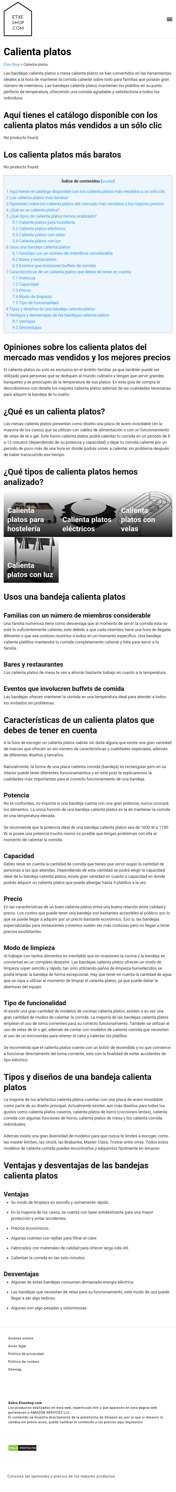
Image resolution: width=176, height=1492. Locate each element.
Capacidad (25, 284)
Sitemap (15, 1369)
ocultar (107, 181)
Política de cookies (23, 1361)
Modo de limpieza (32, 296)
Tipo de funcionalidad (35, 302)
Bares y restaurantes (34, 259)
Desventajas (26, 327)
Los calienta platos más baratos (37, 197)
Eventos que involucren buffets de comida (54, 265)
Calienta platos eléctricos (39, 228)
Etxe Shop (12, 64)
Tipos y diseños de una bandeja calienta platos (50, 309)
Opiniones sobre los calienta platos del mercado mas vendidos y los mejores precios (85, 203)
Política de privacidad (26, 1354)
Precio (21, 290)
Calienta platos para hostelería (43, 222)
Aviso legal (17, 1346)
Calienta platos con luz (36, 240)
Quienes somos (20, 1338)
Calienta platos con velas (38, 234)
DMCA (13, 1448)
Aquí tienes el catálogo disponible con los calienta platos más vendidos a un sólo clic (85, 191)
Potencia (23, 278)
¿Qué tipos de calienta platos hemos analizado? (51, 216)
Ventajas (23, 321)
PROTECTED (29, 1448)
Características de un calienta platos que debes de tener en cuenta (68, 271)
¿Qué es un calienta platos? (33, 210)
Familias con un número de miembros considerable (62, 253)
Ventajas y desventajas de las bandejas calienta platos (57, 315)
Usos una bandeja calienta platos (38, 247)
